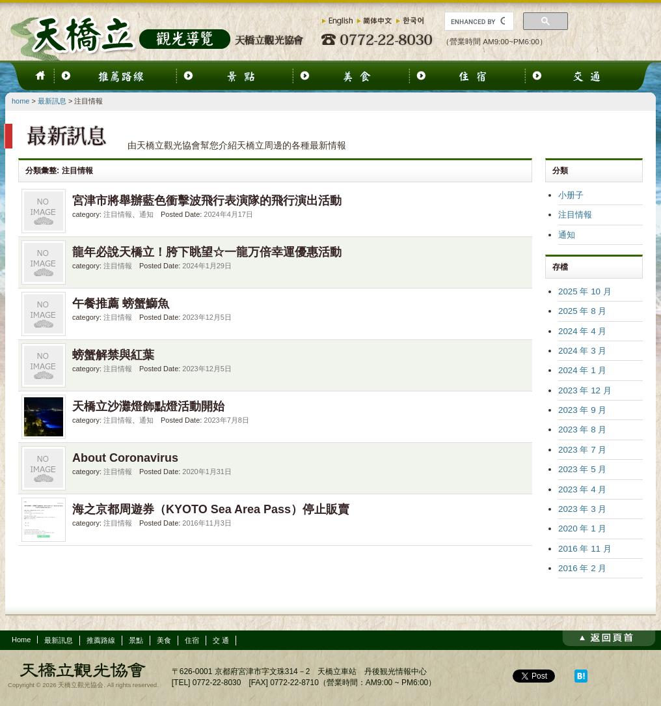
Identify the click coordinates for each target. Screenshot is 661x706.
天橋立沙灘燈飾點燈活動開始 (148, 406)
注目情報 (117, 214)
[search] (478, 21)
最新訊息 (52, 101)
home (20, 101)
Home (21, 639)
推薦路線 (101, 640)
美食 (164, 640)
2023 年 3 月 (582, 509)
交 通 (221, 640)
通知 (146, 214)
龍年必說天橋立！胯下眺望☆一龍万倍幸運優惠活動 (207, 252)
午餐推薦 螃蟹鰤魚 (120, 303)
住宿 (192, 640)
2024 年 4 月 (582, 331)
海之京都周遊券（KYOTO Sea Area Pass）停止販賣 (210, 509)
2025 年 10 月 (585, 291)
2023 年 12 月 (585, 390)
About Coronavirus (125, 457)
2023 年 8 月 (582, 429)
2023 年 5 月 (582, 469)
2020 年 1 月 (582, 528)
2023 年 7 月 (582, 450)
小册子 (571, 195)
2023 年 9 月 (582, 410)
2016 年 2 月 (582, 568)
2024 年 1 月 (582, 370)
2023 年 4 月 (582, 489)
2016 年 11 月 (585, 549)
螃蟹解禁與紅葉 (113, 354)
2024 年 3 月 (582, 351)
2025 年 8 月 (582, 311)
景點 (136, 640)
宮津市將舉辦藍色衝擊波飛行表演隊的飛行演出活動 (207, 200)
